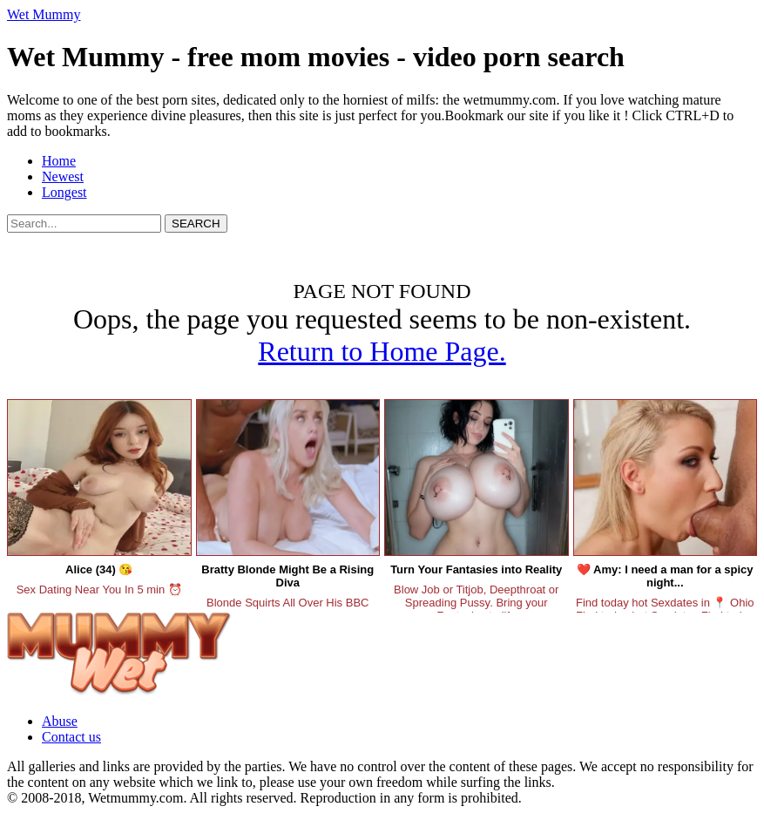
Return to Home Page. (381, 351)
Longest (64, 192)
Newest (63, 176)
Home (59, 160)
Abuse (60, 721)
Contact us (71, 736)
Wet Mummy (43, 14)
